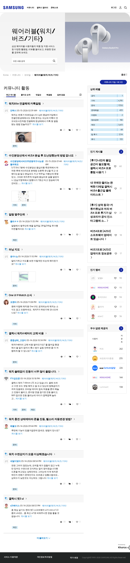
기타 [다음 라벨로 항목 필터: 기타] (93, 101)
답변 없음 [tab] (61, 95)
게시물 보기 (37, 124)
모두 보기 (107, 151)
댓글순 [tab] (38, 95)
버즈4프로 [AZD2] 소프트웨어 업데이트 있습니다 (101, 235)
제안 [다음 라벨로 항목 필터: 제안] (93, 125)
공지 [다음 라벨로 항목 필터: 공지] (93, 96)
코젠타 (13, 302)
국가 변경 (74, 558)
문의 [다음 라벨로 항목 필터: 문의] (93, 105)
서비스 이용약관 (11, 557)
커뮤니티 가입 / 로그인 (113, 82)
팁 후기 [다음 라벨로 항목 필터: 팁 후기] (94, 134)
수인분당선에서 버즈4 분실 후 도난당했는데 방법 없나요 (41, 155)
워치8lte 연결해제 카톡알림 (25, 103)
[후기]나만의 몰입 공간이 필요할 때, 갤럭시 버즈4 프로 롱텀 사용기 (100, 166)
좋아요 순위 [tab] (25, 95)
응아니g (14, 256)
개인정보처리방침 (44, 557)
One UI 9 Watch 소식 (20, 295)
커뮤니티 (30, 8)
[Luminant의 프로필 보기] (104, 387)
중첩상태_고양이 (18, 340)
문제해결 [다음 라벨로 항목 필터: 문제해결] (95, 110)
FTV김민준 (15, 378)
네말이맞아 (15, 461)
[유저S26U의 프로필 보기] (102, 297)
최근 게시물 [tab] (11, 95)
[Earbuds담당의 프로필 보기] (109, 368)
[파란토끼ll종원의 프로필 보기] (107, 358)
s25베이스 (15, 505)
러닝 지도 (14, 249)
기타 (15, 205)
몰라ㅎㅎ (14, 221)
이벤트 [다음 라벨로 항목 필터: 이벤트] (94, 115)
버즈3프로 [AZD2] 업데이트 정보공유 (101, 251)
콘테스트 (54, 8)
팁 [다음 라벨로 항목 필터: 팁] (92, 130)
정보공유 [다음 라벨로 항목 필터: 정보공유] (95, 120)
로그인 (114, 7)
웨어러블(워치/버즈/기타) (51, 110)
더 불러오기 (42, 538)
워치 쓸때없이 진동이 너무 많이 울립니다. (32, 371)
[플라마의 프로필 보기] (101, 306)
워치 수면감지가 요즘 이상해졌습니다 (30, 454)
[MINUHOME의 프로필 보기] (103, 287)
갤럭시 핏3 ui (16, 498)
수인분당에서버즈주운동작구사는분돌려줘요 (27, 163)
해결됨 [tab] (49, 95)
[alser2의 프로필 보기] (100, 316)
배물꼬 (13, 426)
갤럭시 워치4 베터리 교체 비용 (26, 333)
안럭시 (13, 110)
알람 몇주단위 (17, 214)
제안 (15, 240)
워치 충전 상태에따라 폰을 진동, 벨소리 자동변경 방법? (40, 419)
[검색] (34, 61)
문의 (15, 146)
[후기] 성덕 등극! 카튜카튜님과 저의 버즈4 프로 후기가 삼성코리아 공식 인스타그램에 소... (101, 212)
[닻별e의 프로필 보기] (100, 278)
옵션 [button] (123, 74)
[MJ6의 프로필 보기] (101, 349)
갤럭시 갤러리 (42, 8)
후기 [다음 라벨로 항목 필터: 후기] (93, 139)
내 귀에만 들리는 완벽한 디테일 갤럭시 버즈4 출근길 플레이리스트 (101, 188)
